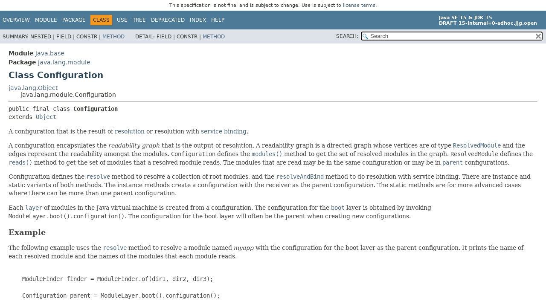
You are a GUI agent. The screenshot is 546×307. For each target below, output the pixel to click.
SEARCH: (347, 36)
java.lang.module (64, 62)
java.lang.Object (33, 87)
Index (198, 20)
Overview (16, 20)
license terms (359, 5)
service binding (224, 131)
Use (122, 20)
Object (46, 116)
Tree (139, 20)
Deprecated (168, 20)
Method (113, 37)
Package (74, 20)
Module (46, 20)
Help (217, 20)
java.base (49, 53)
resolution (130, 131)
